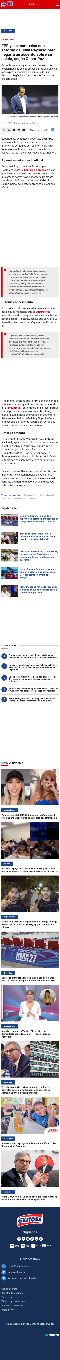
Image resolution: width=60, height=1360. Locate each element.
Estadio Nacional (47, 495)
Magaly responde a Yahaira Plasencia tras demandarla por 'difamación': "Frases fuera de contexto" (26, 1034)
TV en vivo (6, 1297)
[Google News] (36, 1239)
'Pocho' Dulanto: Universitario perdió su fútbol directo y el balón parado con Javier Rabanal (37, 536)
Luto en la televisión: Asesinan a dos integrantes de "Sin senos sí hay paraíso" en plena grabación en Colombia (32, 679)
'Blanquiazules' (30, 495)
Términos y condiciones (13, 1301)
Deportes (8, 31)
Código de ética (9, 1288)
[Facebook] (19, 1239)
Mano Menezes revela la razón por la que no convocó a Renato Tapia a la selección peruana (38, 590)
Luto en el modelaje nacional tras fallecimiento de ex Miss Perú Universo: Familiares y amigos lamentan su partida (33, 667)
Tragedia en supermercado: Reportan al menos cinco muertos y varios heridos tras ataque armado (32, 656)
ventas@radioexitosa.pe (19, 1266)
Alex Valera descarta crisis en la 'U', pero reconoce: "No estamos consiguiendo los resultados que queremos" (39, 555)
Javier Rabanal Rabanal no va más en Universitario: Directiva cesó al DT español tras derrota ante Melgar (38, 573)
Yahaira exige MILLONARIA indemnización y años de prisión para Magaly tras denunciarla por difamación (29, 816)
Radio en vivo (8, 1309)
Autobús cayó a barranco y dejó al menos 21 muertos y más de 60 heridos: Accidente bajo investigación (33, 689)
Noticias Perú (19, 498)
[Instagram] (32, 1239)
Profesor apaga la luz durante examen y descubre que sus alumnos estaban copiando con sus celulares (29, 870)
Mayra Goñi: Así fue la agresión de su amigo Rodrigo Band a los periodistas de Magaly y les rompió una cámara (29, 924)
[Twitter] (23, 1239)
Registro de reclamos (12, 1293)
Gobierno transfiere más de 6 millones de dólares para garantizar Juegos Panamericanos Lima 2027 (39, 519)
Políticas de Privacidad (12, 1305)
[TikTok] (41, 1239)
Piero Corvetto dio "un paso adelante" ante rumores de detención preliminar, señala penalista (29, 1198)
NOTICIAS (6, 498)
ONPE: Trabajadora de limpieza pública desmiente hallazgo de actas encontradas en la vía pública (31, 699)
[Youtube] (28, 1239)
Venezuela (33, 498)
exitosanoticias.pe (16, 1272)
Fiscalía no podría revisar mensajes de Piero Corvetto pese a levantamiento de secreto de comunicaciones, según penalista (25, 1090)
